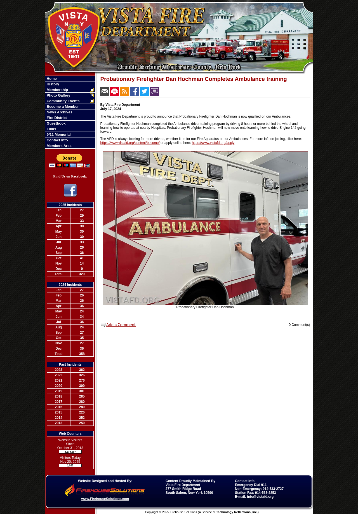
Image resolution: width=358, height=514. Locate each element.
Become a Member (62, 106)
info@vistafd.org (260, 497)
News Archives (59, 112)
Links (51, 129)
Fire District (56, 118)
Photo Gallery (58, 95)
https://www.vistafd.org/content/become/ (130, 143)
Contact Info (57, 140)
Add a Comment (121, 324)
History (52, 84)
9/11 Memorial (58, 134)
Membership (57, 90)
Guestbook (56, 123)
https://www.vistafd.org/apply (213, 143)
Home (51, 78)
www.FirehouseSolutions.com (105, 499)
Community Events (62, 101)
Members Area (59, 146)
